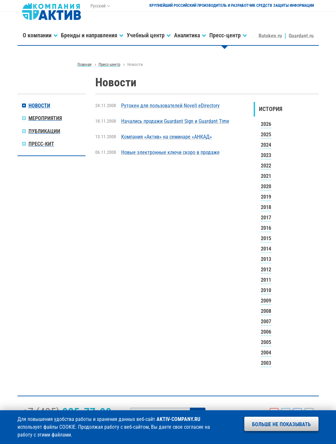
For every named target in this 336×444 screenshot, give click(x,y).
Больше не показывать (281, 424)
